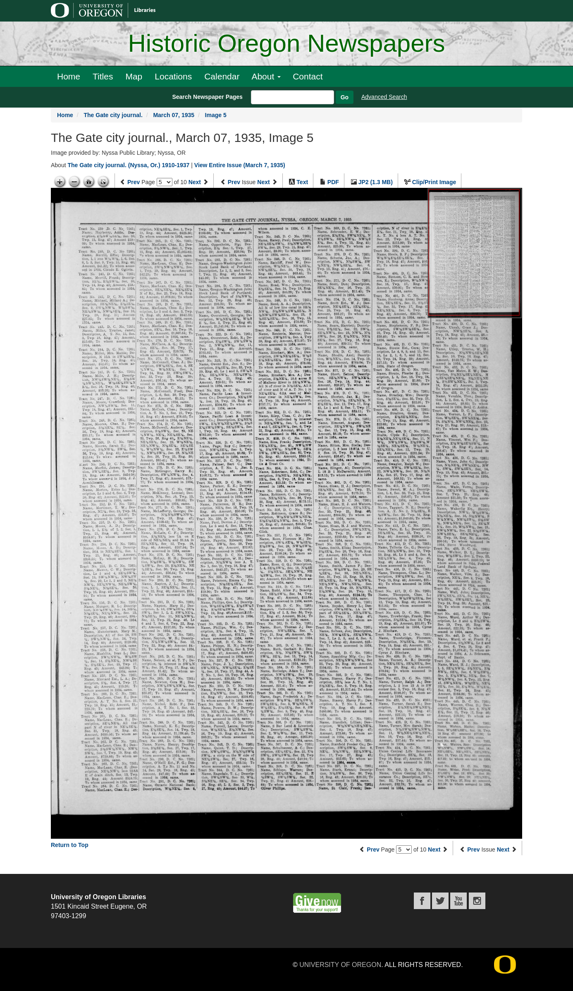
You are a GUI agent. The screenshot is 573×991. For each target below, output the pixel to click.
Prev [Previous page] (133, 182)
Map (133, 76)
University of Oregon (340, 964)
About (266, 76)
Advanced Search (384, 97)
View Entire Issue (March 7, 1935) (239, 165)
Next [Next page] (195, 182)
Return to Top (69, 845)
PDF (333, 182)
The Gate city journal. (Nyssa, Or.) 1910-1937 (128, 165)
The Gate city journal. (113, 115)
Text (302, 182)
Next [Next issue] (263, 182)
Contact (307, 76)
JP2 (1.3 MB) (375, 182)
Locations (173, 76)
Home (68, 76)
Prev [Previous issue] (234, 182)
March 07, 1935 (173, 115)
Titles (103, 76)
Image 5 (216, 115)
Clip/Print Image (434, 182)
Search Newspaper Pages (207, 97)
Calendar (221, 76)
